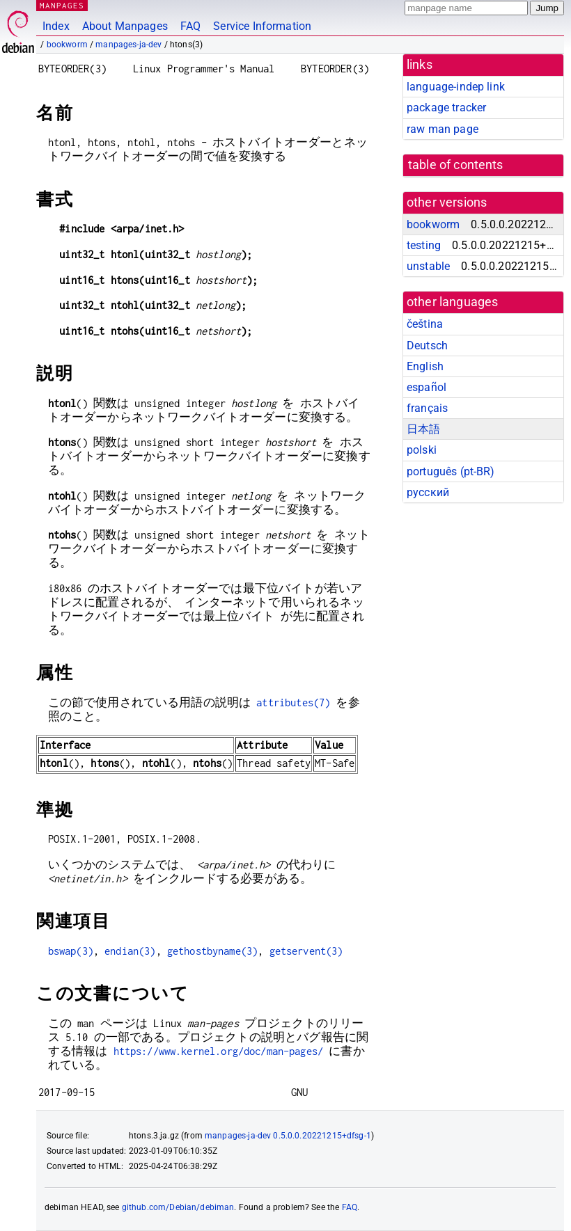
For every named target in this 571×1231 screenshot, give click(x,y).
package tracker (446, 107)
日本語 (423, 429)
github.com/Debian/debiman (178, 1207)
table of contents (455, 165)
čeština (425, 324)
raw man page (442, 129)
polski (422, 449)
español (426, 387)
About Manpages (125, 26)
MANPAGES (62, 5)
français (427, 408)
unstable (428, 266)
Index (56, 26)
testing (424, 245)
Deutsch (427, 345)
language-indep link (456, 86)
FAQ (190, 26)
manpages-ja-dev (128, 44)
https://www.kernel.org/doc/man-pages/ (219, 1051)
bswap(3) (70, 951)
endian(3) (129, 951)
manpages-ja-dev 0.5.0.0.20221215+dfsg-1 (288, 1136)
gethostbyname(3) (212, 951)
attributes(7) (293, 702)
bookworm (67, 44)
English (425, 366)
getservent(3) (306, 951)
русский (428, 492)
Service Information (262, 26)
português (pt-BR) (451, 471)
